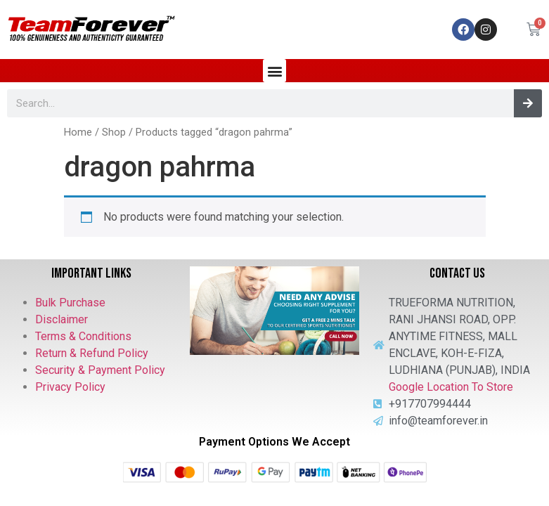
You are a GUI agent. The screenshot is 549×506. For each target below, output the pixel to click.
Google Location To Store (451, 387)
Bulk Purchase (70, 302)
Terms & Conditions (83, 336)
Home (78, 132)
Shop (114, 132)
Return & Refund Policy (91, 353)
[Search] (528, 103)
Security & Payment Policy (100, 370)
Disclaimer (61, 319)
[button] (274, 70)
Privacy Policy (70, 387)
